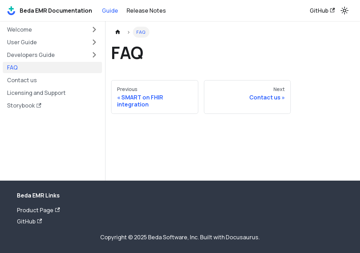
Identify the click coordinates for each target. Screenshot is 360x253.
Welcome (19, 29)
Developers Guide (31, 55)
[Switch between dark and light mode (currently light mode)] (344, 10)
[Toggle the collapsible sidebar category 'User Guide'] (94, 42)
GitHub (322, 10)
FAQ (12, 67)
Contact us (22, 80)
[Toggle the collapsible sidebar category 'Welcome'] (94, 29)
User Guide (22, 42)
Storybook (24, 105)
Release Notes (146, 10)
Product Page (38, 210)
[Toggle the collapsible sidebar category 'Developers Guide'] (94, 54)
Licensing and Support (36, 93)
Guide (110, 10)
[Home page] (117, 32)
